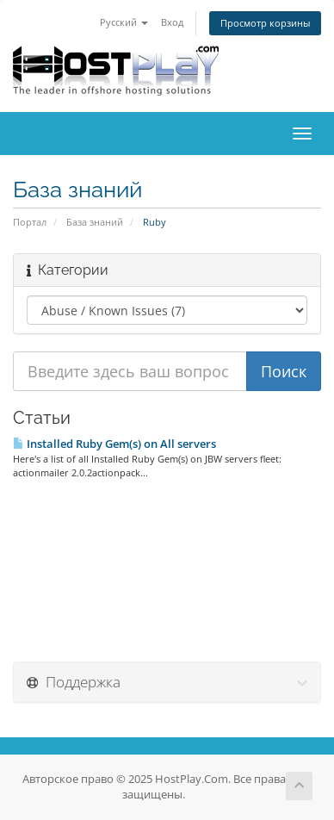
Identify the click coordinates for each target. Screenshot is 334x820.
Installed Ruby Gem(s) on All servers (114, 443)
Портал (29, 221)
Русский (124, 22)
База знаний (94, 221)
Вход (172, 22)
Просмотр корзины (265, 22)
